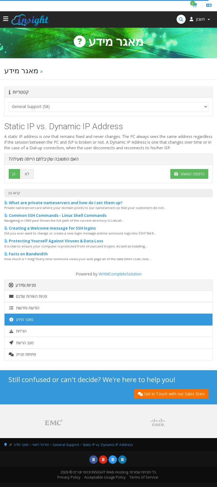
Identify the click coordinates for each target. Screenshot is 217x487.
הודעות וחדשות (24, 308)
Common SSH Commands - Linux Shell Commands (55, 215)
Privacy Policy (69, 477)
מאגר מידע (21, 319)
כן (13, 173)
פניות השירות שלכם (28, 296)
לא (27, 173)
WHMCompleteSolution (120, 274)
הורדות (18, 331)
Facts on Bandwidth (26, 254)
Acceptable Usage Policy (105, 477)
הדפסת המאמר (189, 173)
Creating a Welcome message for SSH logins (50, 228)
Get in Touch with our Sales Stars (171, 394)
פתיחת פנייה (22, 354)
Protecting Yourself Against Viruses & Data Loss (53, 241)
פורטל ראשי (40, 444)
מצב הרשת (21, 342)
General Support (66, 444)
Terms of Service (143, 477)
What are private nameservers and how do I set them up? (63, 202)
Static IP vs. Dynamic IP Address (108, 444)
